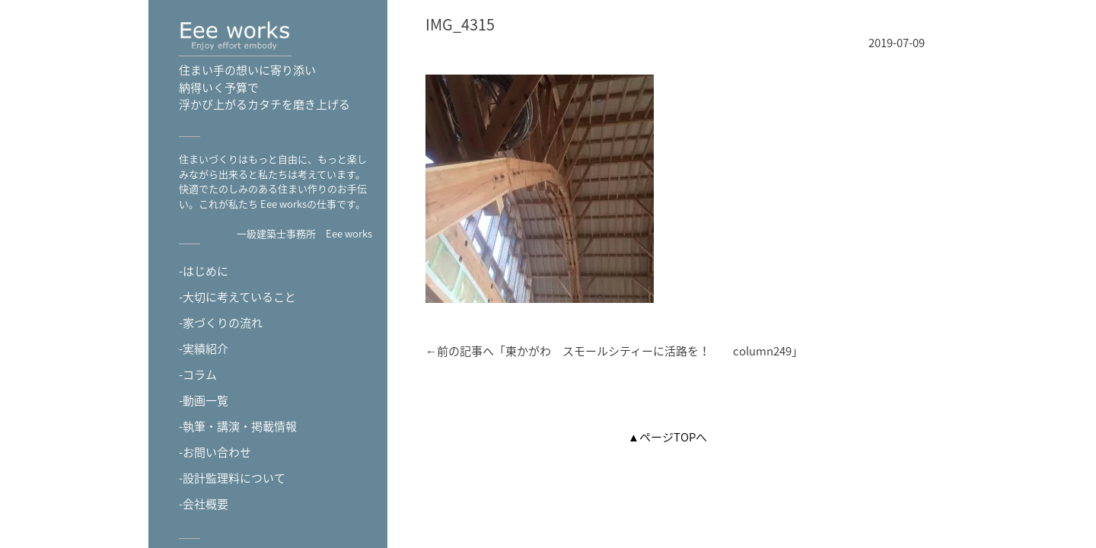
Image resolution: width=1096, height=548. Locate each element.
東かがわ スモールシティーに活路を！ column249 (648, 350)
